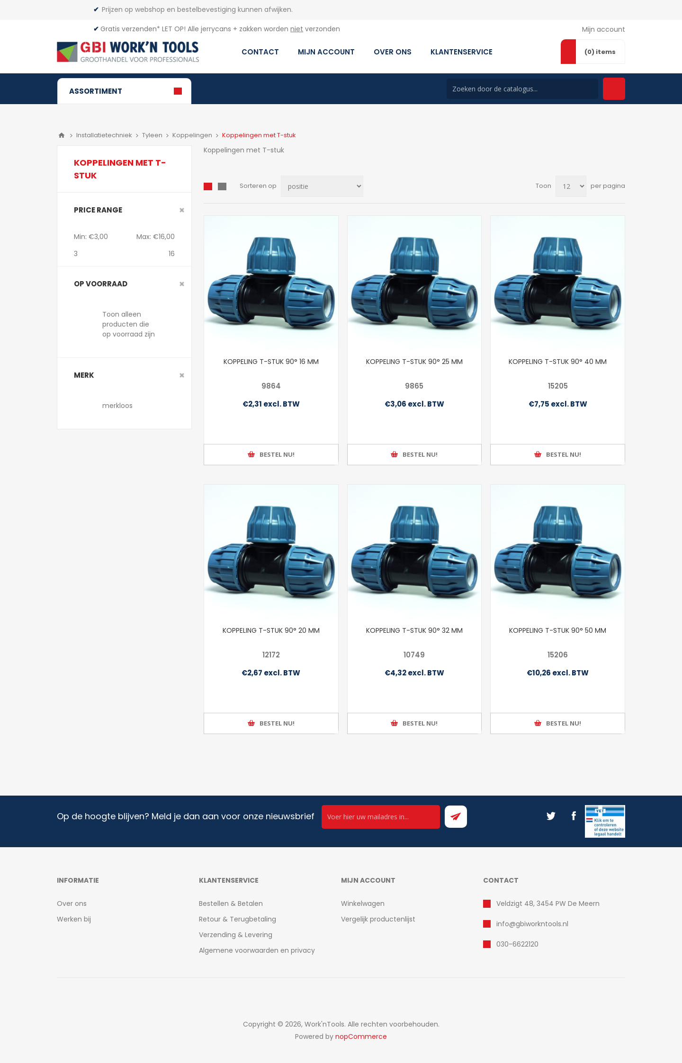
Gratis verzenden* (130, 29)
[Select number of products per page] (571, 186)
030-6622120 (517, 944)
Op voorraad (100, 284)
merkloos (117, 405)
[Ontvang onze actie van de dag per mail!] (381, 817)
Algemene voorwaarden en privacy (257, 950)
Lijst (222, 186)
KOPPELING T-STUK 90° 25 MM (414, 361)
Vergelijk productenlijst (378, 919)
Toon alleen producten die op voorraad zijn (128, 324)
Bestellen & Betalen (231, 903)
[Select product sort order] (322, 186)
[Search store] (522, 89)
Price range (98, 210)
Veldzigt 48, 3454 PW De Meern (548, 903)
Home (61, 135)
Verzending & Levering (235, 934)
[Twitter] (550, 816)
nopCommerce (361, 1036)
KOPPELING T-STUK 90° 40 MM (558, 361)
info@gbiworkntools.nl (532, 924)
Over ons (72, 903)
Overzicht (208, 186)
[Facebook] (573, 816)
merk (84, 375)
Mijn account (603, 29)
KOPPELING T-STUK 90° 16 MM (271, 361)
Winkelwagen (363, 903)
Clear (181, 210)
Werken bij (74, 919)
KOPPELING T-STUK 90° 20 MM (271, 630)
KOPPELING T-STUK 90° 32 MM (414, 630)
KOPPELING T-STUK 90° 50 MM (557, 630)
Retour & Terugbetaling (237, 919)
